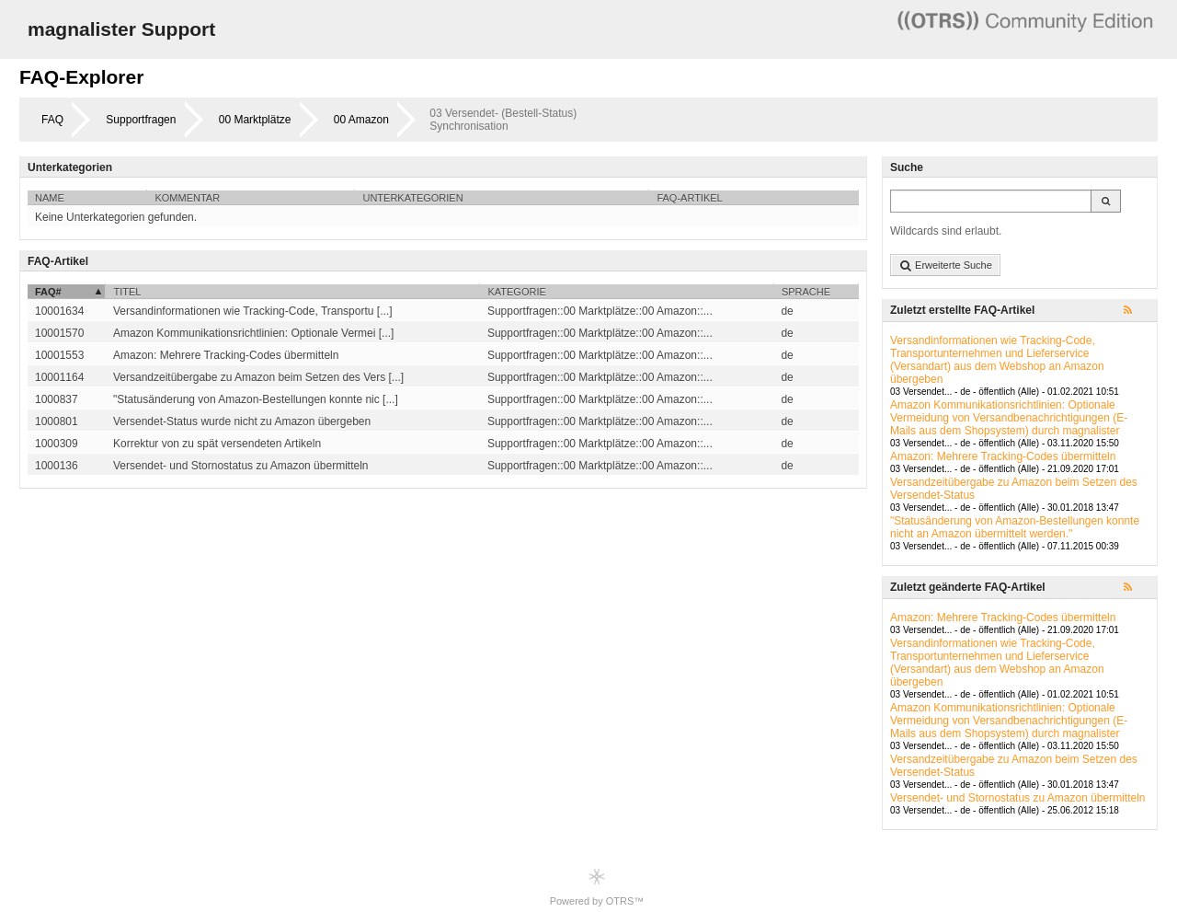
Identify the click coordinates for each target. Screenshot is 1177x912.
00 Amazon (361, 119)
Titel (127, 291)
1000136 (56, 465)
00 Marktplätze (255, 119)
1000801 (56, 421)
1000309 (56, 443)
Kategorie (516, 291)
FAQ (52, 119)
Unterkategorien (412, 197)
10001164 (59, 377)
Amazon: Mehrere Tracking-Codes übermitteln (1002, 456)
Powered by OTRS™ (597, 886)
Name (49, 197)
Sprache (806, 291)
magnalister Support (121, 29)
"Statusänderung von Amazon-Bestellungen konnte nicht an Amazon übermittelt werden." (1014, 527)
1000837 (56, 399)
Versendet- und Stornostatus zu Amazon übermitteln (1018, 797)
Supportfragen (141, 119)
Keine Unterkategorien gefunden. (116, 217)
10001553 (59, 355)
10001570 (59, 333)
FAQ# (48, 291)
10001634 (59, 311)
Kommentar (187, 197)
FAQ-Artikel (689, 197)
